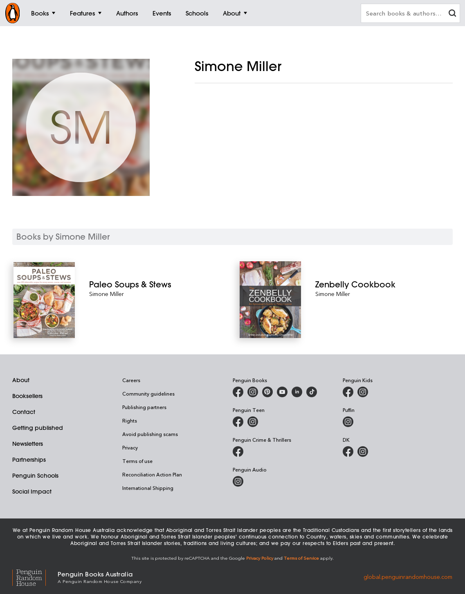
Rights (129, 420)
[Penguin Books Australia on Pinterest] (267, 392)
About (20, 380)
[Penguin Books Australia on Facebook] (238, 392)
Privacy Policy (259, 557)
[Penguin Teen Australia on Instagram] (252, 421)
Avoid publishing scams (150, 434)
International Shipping (147, 488)
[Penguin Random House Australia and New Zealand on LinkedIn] (297, 392)
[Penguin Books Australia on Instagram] (252, 392)
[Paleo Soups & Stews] (157, 284)
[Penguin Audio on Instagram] (238, 481)
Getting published (37, 428)
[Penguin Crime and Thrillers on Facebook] (238, 451)
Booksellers (27, 396)
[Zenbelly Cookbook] (383, 284)
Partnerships (29, 459)
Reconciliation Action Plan (152, 474)
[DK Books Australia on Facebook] (348, 451)
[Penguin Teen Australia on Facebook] (238, 421)
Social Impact (32, 491)
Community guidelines (148, 393)
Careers (131, 380)
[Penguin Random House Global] (35, 576)
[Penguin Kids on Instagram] (362, 392)
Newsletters (27, 443)
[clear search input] (452, 14)
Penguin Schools (35, 475)
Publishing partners (144, 407)
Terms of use (137, 461)
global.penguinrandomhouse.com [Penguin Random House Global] (408, 576)
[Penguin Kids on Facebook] (348, 392)
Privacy (130, 447)
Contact (23, 412)
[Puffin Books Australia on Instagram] (348, 421)
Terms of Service (301, 557)
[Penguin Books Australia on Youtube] (282, 392)
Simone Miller (106, 293)
